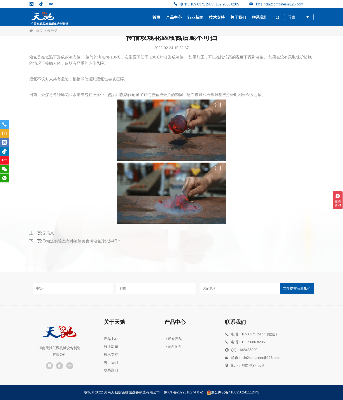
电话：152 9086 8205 (245, 342)
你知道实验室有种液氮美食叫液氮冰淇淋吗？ (81, 241)
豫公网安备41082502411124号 (235, 392)
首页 (156, 17)
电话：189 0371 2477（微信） (252, 334)
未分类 (52, 31)
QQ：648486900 (241, 350)
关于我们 (238, 17)
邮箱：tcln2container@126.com (252, 358)
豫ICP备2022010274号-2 (183, 392)
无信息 (48, 233)
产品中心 (174, 17)
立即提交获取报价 (297, 288)
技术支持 (217, 17)
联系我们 (260, 17)
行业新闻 (195, 17)
